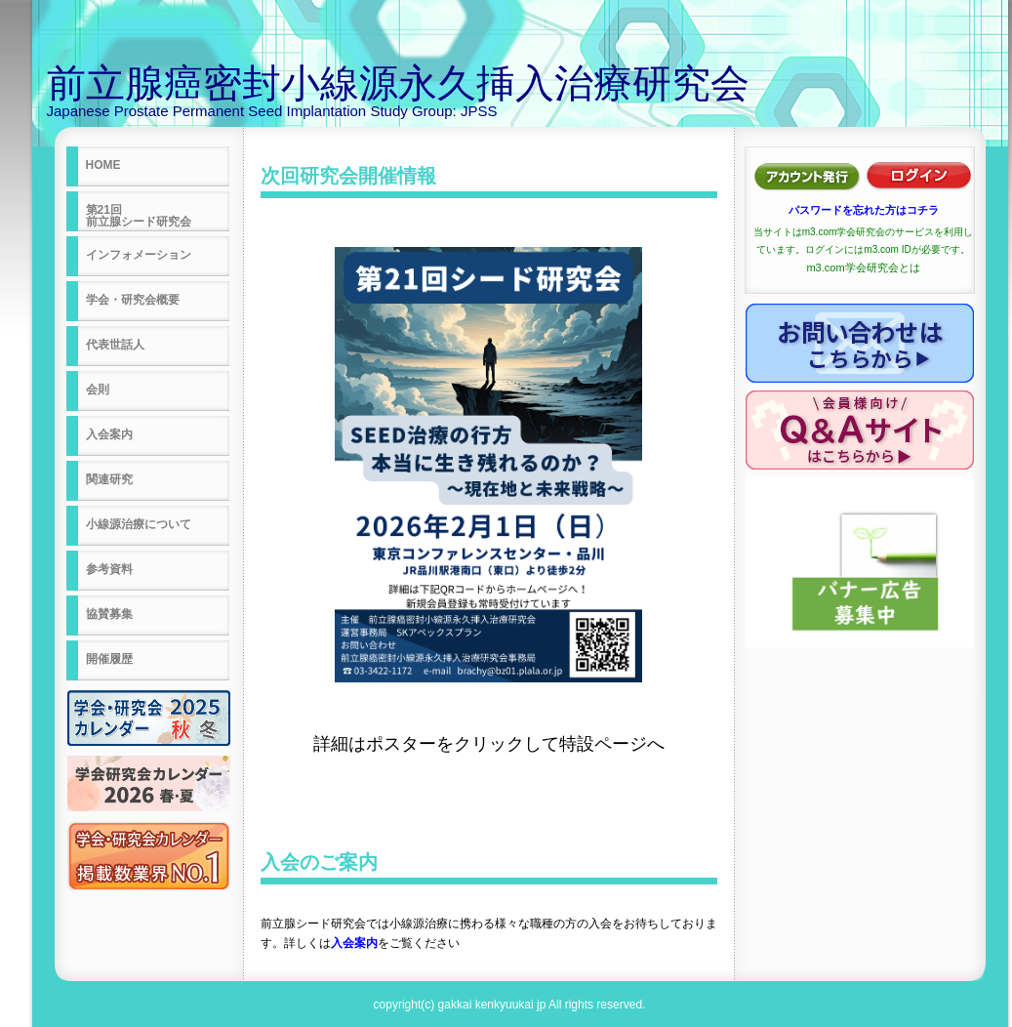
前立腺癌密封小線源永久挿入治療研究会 (398, 83)
